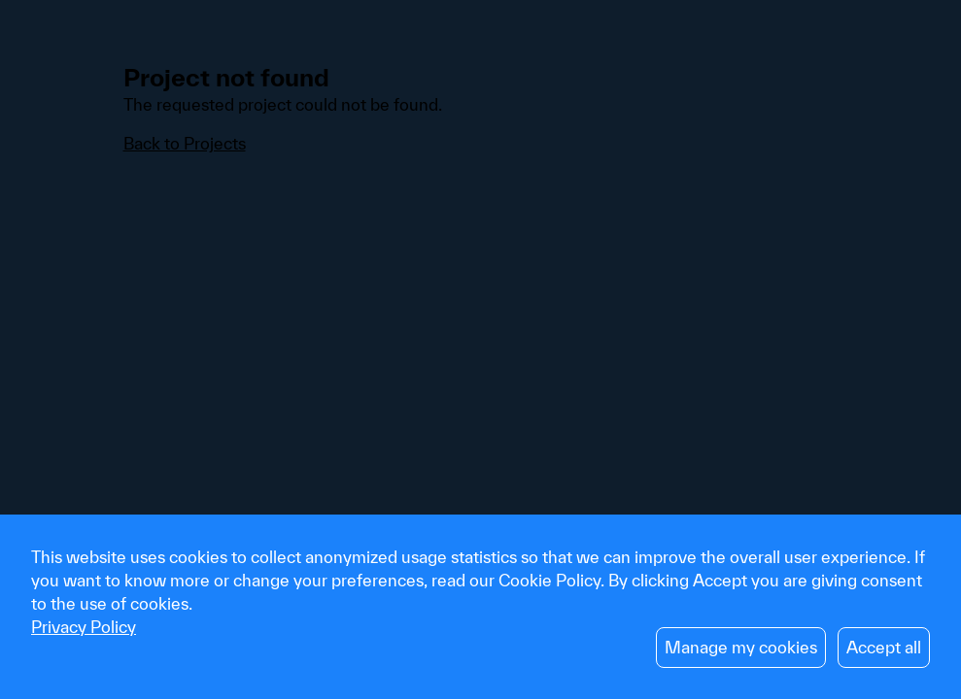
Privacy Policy (83, 626)
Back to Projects (184, 143)
